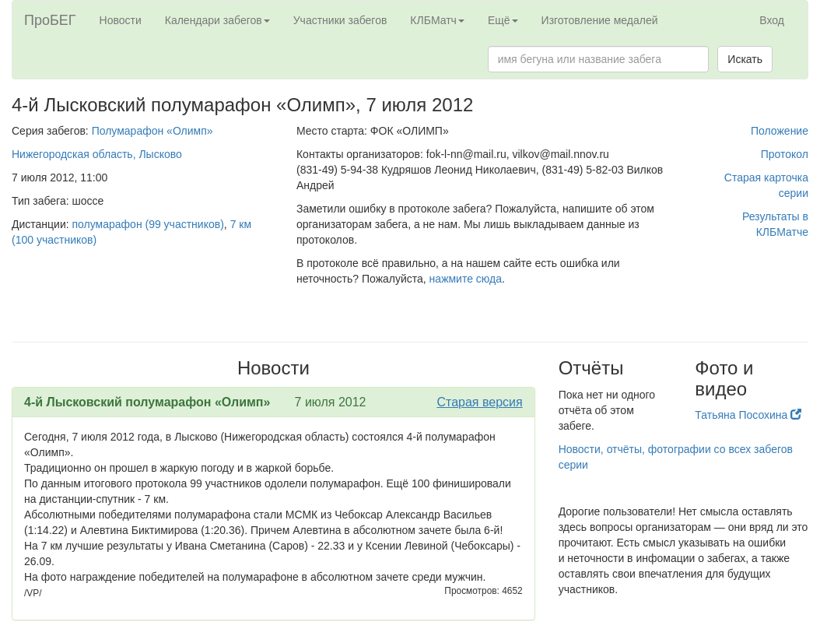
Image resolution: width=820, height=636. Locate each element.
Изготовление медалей (599, 20)
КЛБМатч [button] (437, 20)
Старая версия (479, 402)
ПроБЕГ (50, 20)
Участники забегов (340, 20)
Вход (771, 20)
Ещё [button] (503, 20)
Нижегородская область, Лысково (97, 154)
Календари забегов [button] (217, 20)
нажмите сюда (465, 278)
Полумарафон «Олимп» (152, 131)
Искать (744, 59)
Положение (779, 131)
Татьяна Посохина (748, 415)
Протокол (784, 154)
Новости (121, 20)
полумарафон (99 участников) (148, 224)
